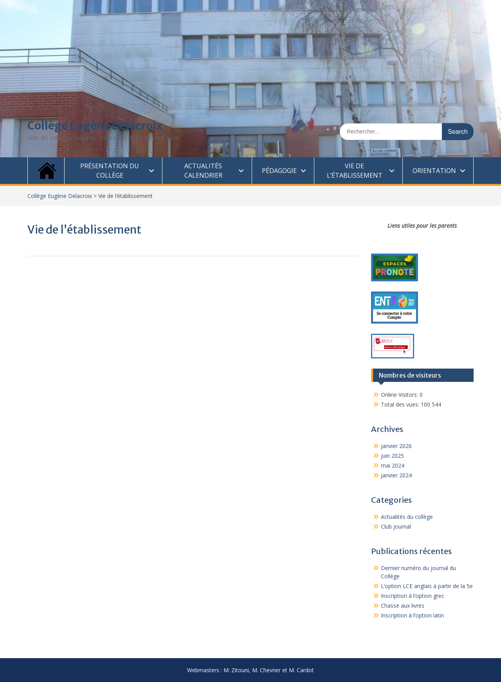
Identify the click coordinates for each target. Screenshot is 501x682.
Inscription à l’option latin (412, 615)
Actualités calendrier (203, 171)
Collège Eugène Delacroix (94, 126)
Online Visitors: (400, 394)
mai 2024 (392, 465)
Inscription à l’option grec (412, 595)
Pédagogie (279, 170)
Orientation (434, 170)
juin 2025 (392, 455)
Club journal (396, 526)
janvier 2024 (396, 475)
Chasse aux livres (402, 605)
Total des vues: (401, 404)
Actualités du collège (407, 516)
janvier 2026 (396, 446)
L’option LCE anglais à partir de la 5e (427, 586)
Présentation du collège (109, 171)
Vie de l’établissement (354, 171)
